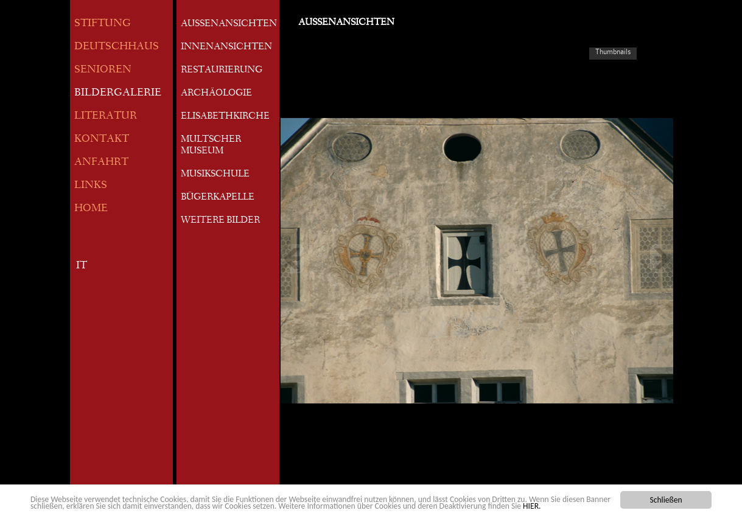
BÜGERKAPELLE (217, 198)
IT (81, 266)
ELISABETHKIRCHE (225, 117)
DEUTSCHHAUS (116, 47)
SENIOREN (102, 70)
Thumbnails (613, 51)
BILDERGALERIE (117, 93)
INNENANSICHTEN (226, 47)
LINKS (90, 186)
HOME (91, 209)
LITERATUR (105, 116)
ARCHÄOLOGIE (216, 94)
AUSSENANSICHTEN (229, 24)
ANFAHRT (101, 163)
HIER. (532, 506)
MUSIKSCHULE (215, 175)
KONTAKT (101, 139)
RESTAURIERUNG (221, 70)
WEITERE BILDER (220, 221)
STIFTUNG (102, 24)
